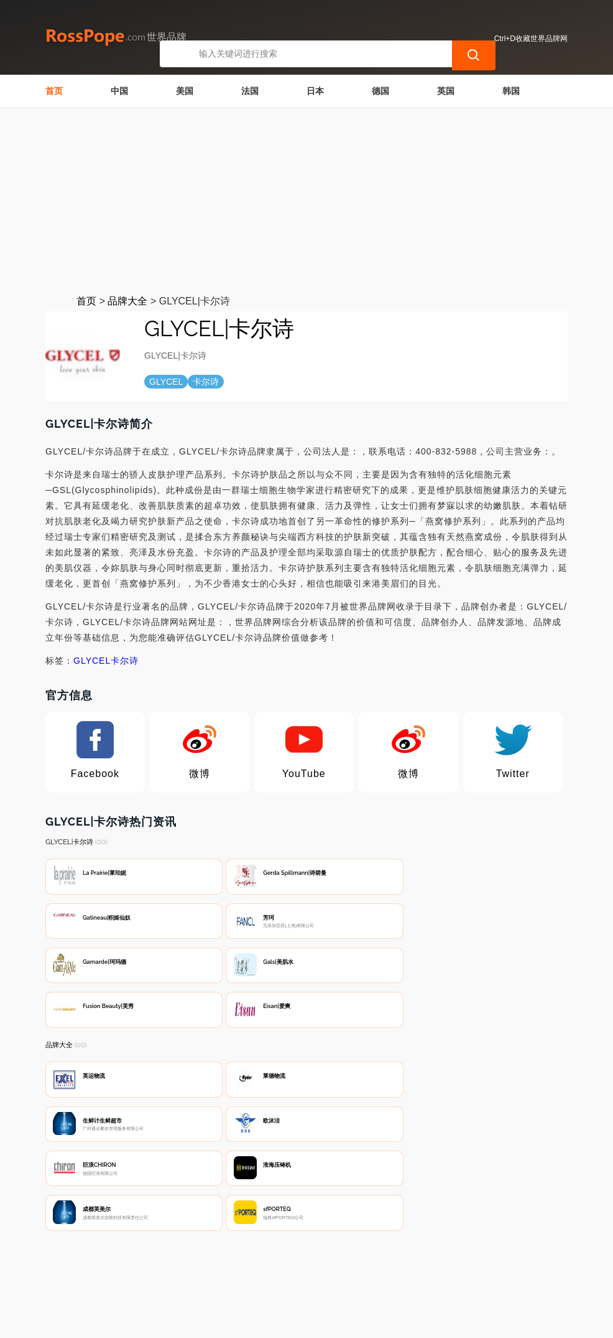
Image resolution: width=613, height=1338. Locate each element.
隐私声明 (251, 1273)
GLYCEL (92, 661)
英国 (445, 91)
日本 (315, 91)
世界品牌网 (271, 1320)
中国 (119, 91)
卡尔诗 (125, 661)
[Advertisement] (306, 200)
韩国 (511, 91)
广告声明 (314, 1273)
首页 (54, 91)
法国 (250, 91)
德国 (380, 91)
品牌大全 (127, 301)
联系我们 (190, 1273)
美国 (184, 91)
